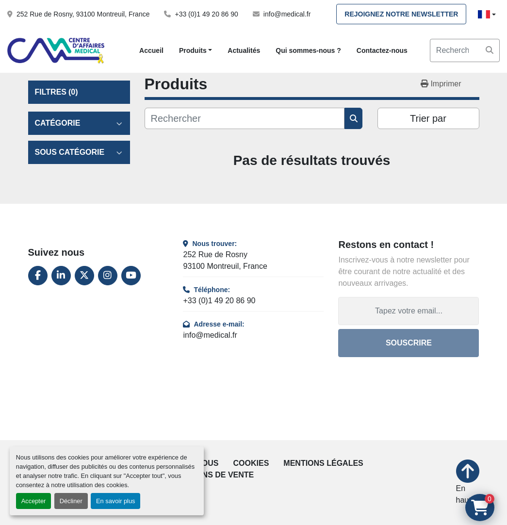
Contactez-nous (382, 50)
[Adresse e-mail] (408, 311)
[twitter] (84, 275)
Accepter (33, 501)
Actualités (244, 50)
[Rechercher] (245, 118)
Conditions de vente (209, 475)
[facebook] (38, 275)
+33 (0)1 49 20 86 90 (206, 14)
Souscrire (409, 343)
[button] (195, 51)
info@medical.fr (287, 14)
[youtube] (131, 275)
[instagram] (107, 275)
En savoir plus (115, 501)
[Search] (465, 50)
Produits (193, 50)
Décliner (71, 501)
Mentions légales (323, 463)
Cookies (251, 463)
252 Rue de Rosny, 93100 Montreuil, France (82, 14)
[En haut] (467, 482)
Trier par (428, 118)
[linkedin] (61, 275)
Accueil (151, 50)
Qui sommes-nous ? (308, 50)
